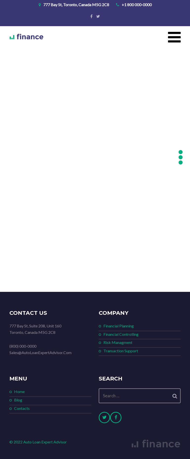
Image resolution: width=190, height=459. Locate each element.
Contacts (22, 408)
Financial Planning (118, 325)
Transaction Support (120, 350)
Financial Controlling (121, 334)
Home (19, 391)
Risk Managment (117, 342)
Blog (18, 400)
